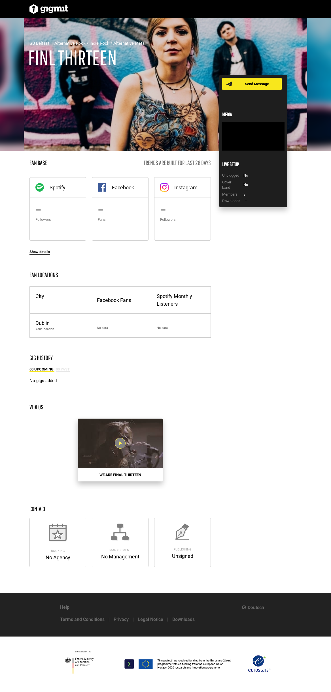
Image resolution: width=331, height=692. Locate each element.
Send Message (257, 84)
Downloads (183, 619)
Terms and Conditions (82, 619)
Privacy (121, 619)
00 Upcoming (41, 369)
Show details (39, 252)
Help (64, 607)
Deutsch (256, 607)
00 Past (63, 369)
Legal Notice (150, 619)
